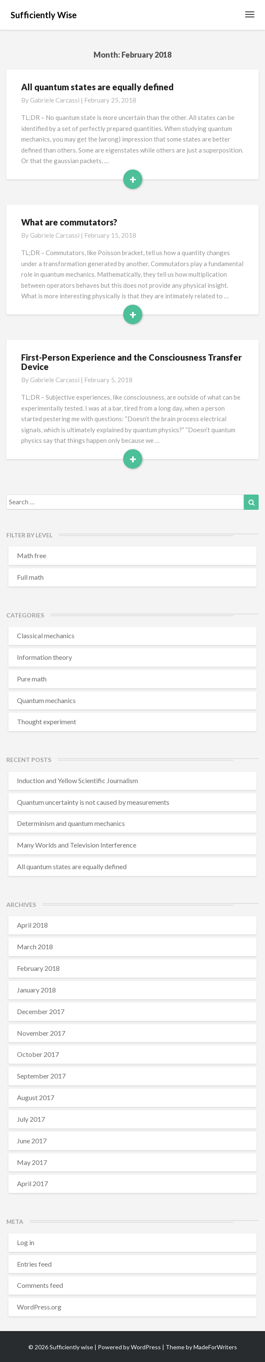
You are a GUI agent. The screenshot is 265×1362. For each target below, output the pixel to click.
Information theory (44, 657)
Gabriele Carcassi (55, 100)
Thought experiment (46, 721)
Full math (30, 577)
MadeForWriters (215, 1347)
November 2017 (41, 1033)
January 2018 (36, 990)
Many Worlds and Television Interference (76, 845)
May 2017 (32, 1162)
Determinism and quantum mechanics (71, 823)
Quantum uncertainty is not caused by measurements (93, 802)
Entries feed (34, 1264)
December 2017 (40, 1011)
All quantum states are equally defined (97, 87)
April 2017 (32, 1183)
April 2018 (32, 925)
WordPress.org (39, 1307)
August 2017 (35, 1097)
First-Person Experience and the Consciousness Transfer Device (131, 362)
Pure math (32, 679)
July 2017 (31, 1119)
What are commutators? (69, 222)
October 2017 (38, 1054)
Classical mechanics (46, 635)
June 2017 (32, 1141)
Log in (25, 1242)
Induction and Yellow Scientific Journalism (77, 780)
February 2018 (38, 968)
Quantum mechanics (46, 700)
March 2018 (35, 946)
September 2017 (41, 1076)
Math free (31, 555)
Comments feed (40, 1285)
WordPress (146, 1347)
